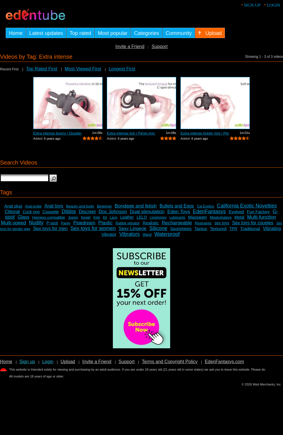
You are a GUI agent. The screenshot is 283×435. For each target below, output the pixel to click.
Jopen (73, 217)
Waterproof (167, 234)
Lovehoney (158, 217)
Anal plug (13, 205)
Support (160, 46)
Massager (197, 217)
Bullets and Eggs (177, 205)
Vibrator (108, 234)
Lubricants (177, 217)
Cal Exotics (205, 206)
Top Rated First (41, 68)
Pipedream (84, 222)
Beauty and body (80, 206)
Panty (65, 223)
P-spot (52, 223)
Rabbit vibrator (127, 223)
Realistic (151, 222)
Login (273, 5)
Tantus (200, 228)
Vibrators (129, 234)
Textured (218, 228)
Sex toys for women (93, 228)
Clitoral (12, 211)
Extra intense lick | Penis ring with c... (131, 133)
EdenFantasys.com (224, 361)
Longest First (122, 68)
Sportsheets (181, 228)
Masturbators (221, 217)
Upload (67, 361)
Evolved (236, 211)
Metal (239, 217)
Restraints (203, 223)
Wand (147, 235)
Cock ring (31, 211)
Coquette (50, 211)
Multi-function (261, 217)
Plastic (105, 223)
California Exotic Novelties (247, 206)
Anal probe (33, 206)
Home (6, 361)
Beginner (104, 206)
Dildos (69, 211)
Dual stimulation (147, 211)
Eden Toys (178, 211)
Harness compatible (48, 217)
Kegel (86, 217)
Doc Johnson (113, 211)
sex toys (222, 223)
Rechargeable (177, 223)
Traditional (250, 228)
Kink (96, 217)
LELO (142, 217)
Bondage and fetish (136, 206)
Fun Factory (258, 211)
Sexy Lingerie (132, 228)
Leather (126, 217)
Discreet (87, 211)
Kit (105, 217)
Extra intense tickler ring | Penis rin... (204, 133)
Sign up (252, 5)
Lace (113, 217)
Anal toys (53, 205)
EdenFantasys (209, 211)
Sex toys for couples (252, 222)
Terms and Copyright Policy (170, 361)
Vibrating (272, 228)
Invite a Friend (129, 46)
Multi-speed (13, 223)
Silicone (158, 228)
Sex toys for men (50, 228)
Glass (23, 217)
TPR (233, 228)
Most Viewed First (83, 68)
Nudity (36, 223)
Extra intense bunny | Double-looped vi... (57, 133)
